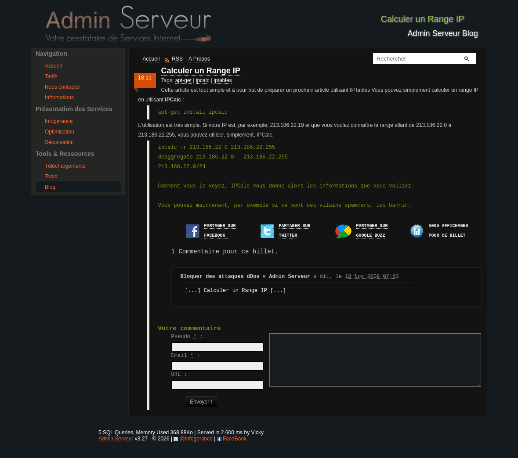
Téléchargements (65, 166)
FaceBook (234, 449)
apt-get (183, 80)
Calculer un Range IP (200, 70)
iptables (223, 80)
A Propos (199, 59)
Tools (51, 176)
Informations (59, 97)
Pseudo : (187, 336)
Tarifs (51, 76)
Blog (50, 187)
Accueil (53, 66)
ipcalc (203, 80)
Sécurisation (59, 142)
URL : (179, 374)
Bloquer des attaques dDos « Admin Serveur (245, 276)
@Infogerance (196, 449)
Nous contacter (62, 87)
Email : (185, 355)
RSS (177, 59)
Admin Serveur (115, 449)
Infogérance (58, 121)
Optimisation (59, 132)
